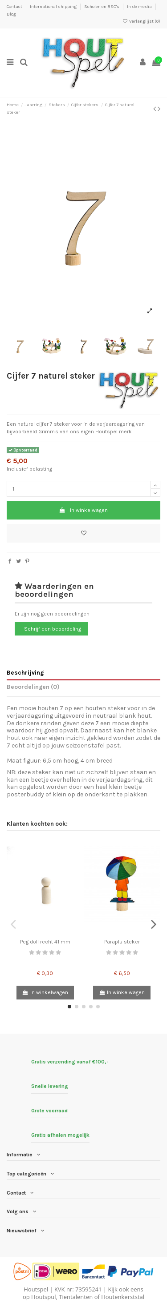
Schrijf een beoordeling (52, 629)
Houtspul (43, 1297)
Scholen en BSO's (102, 6)
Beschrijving (25, 672)
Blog (11, 14)
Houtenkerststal (122, 1297)
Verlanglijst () (141, 21)
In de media (140, 6)
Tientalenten (76, 1297)
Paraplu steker (122, 942)
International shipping (53, 6)
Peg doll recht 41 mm (45, 942)
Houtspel (36, 1289)
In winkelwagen (83, 510)
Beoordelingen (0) (33, 686)
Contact (15, 6)
